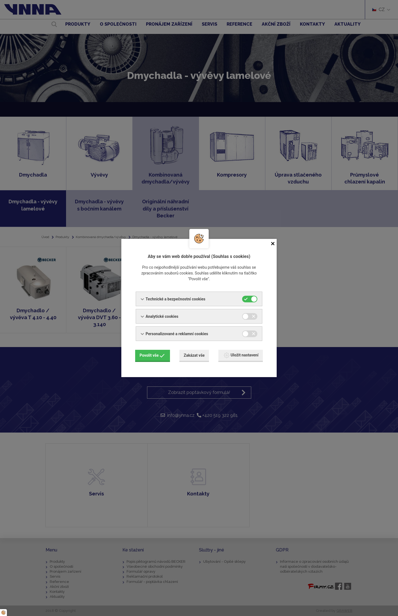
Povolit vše (152, 355)
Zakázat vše (194, 355)
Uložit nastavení (241, 355)
